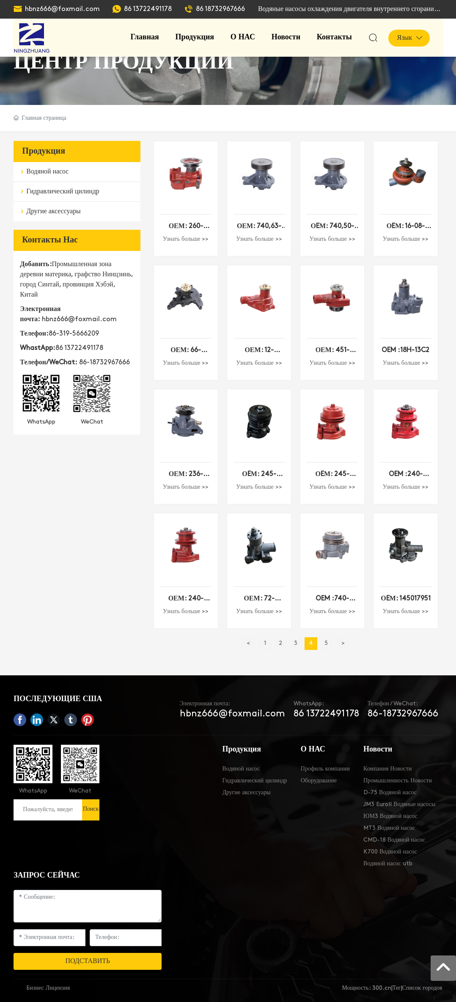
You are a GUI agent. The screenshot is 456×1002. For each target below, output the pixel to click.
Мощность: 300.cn (366, 988)
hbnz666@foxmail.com (62, 9)
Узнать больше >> (186, 239)
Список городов (422, 988)
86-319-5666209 (74, 333)
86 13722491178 (148, 9)
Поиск (91, 809)
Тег (397, 988)
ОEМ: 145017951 (406, 598)
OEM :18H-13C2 (405, 350)
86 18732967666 (220, 9)
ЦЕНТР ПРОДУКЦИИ (123, 63)
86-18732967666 (104, 362)
